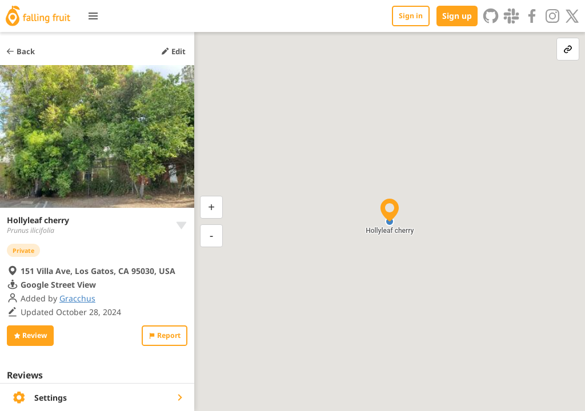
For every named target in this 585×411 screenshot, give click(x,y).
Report (165, 335)
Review (30, 335)
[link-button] (567, 49)
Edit (173, 51)
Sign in (411, 16)
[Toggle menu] (93, 16)
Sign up (457, 15)
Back (20, 51)
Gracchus (77, 298)
